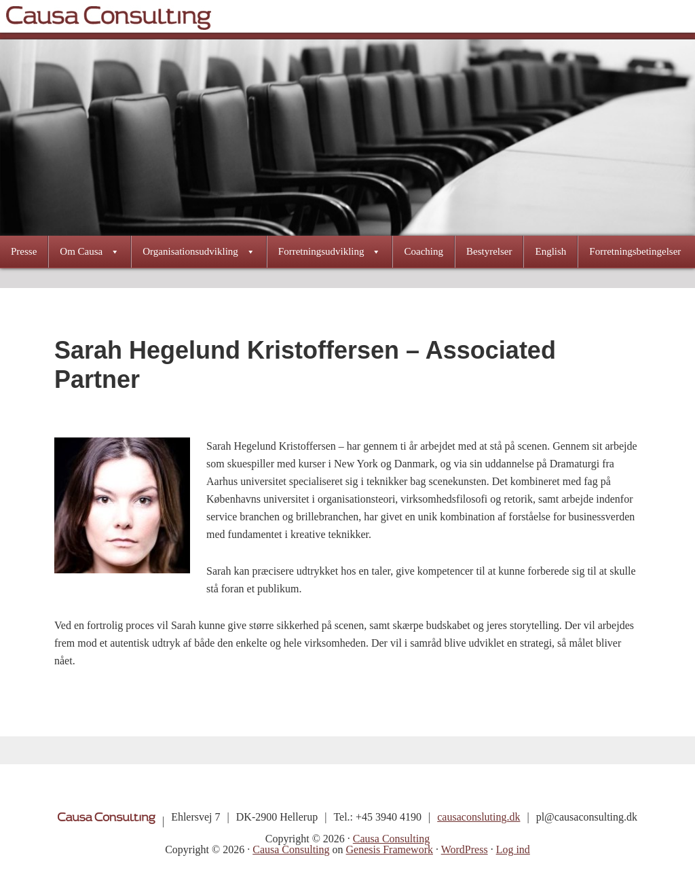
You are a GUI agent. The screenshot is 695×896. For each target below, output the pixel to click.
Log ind (513, 849)
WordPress (464, 849)
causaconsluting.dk (478, 817)
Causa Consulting (108, 16)
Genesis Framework (389, 849)
